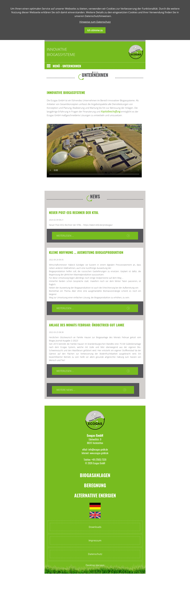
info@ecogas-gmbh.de (98, 484)
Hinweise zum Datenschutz (95, 21)
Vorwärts (100, 71)
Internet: (85, 487)
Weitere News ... (65, 424)
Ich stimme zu (95, 30)
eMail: (85, 484)
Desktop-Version (95, 599)
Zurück (48, 71)
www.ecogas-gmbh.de (99, 487)
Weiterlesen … (65, 270)
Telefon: (87, 494)
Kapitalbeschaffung (111, 146)
